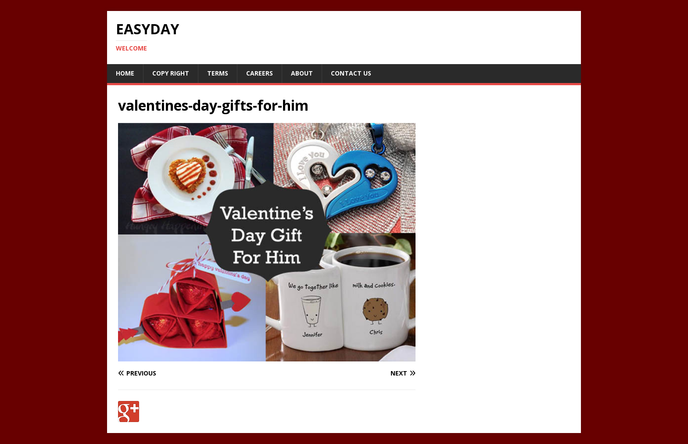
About (302, 73)
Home (125, 73)
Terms (217, 73)
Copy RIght (170, 73)
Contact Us (351, 73)
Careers (259, 73)
